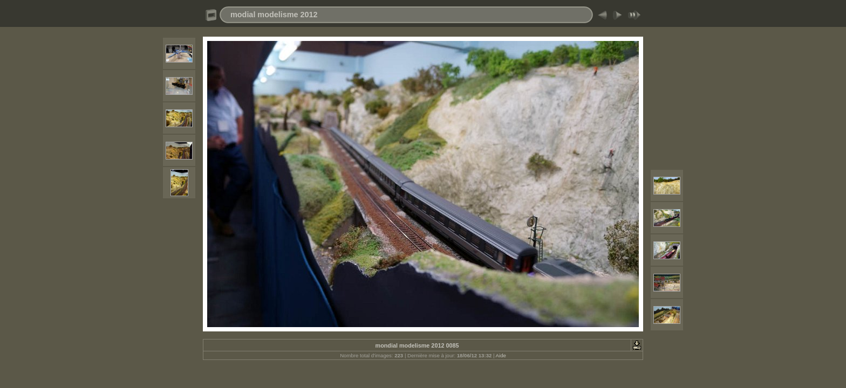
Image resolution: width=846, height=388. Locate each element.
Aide (501, 355)
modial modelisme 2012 (274, 14)
